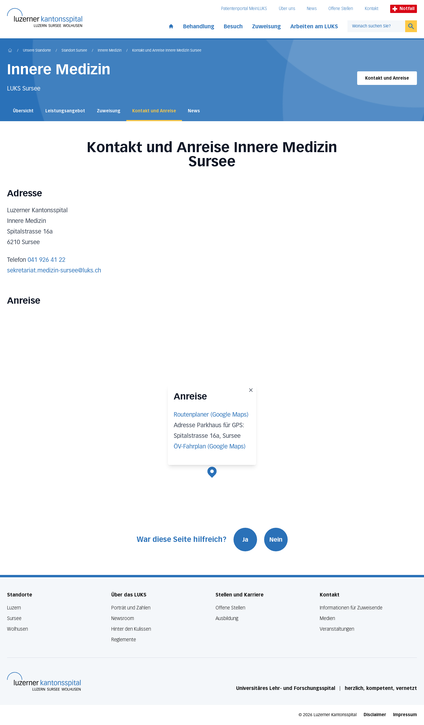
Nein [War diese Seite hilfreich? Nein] (275, 539)
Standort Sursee (74, 50)
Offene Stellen (340, 8)
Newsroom (122, 618)
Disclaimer (375, 714)
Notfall (403, 8)
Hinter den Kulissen (131, 629)
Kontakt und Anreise (387, 78)
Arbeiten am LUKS (314, 26)
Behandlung (198, 26)
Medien (327, 618)
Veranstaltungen (337, 629)
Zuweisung (266, 26)
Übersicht (23, 111)
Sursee (14, 618)
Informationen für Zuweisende (351, 608)
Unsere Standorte (37, 50)
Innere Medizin (110, 50)
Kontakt (371, 8)
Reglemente (123, 639)
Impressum (405, 714)
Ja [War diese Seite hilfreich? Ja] (245, 539)
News (312, 8)
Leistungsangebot (65, 111)
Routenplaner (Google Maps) (211, 415)
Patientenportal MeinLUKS (244, 8)
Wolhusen (17, 629)
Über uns (287, 8)
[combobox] (376, 26)
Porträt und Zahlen (130, 608)
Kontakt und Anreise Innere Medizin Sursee (166, 50)
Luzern (14, 608)
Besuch (233, 26)
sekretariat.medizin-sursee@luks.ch (54, 271)
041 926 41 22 (46, 260)
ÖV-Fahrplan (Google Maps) (210, 447)
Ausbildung (227, 618)
